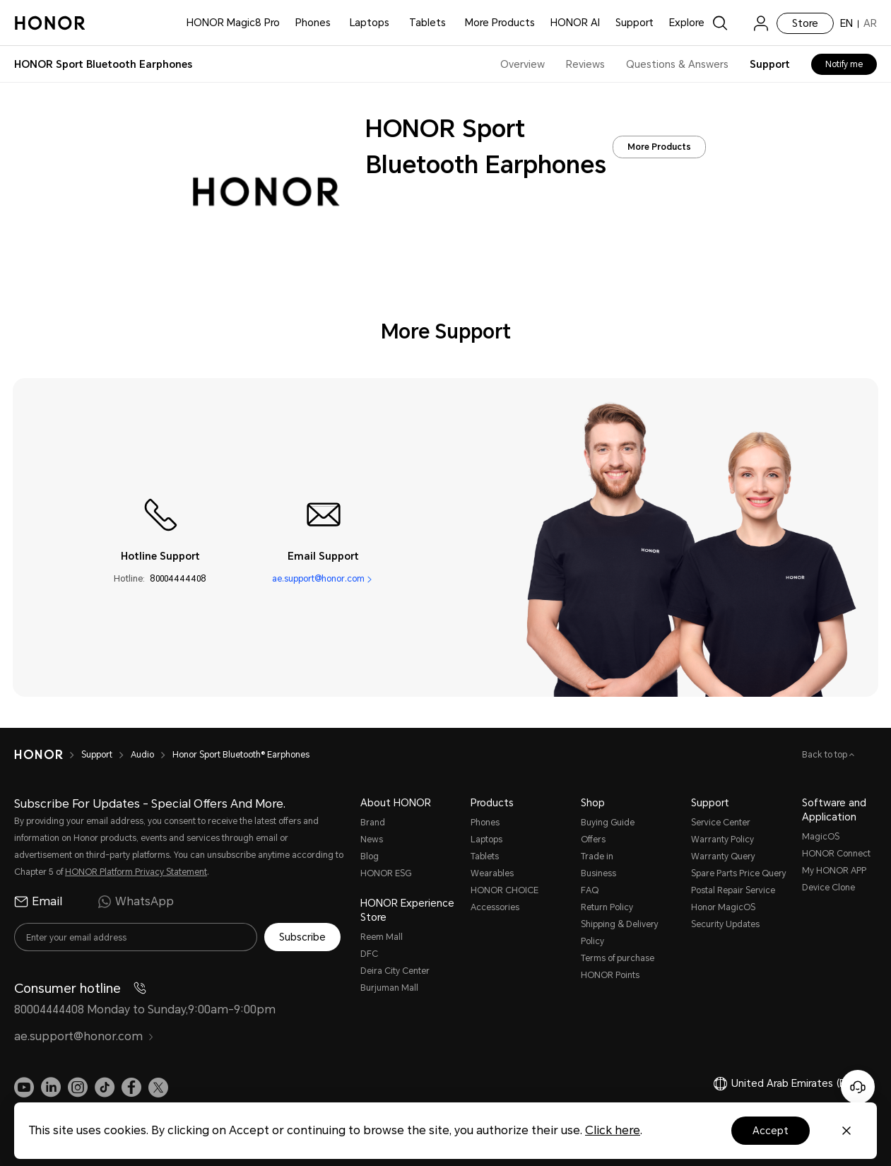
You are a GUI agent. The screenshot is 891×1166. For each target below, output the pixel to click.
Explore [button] (686, 22)
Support (634, 22)
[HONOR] (38, 754)
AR (870, 23)
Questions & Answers (677, 64)
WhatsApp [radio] (136, 902)
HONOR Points (610, 975)
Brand (372, 823)
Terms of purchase (617, 958)
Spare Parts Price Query (738, 873)
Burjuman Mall (389, 988)
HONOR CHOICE (504, 890)
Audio (142, 755)
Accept (771, 1130)
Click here (612, 1130)
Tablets (427, 22)
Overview (522, 64)
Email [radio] (38, 902)
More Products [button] (500, 22)
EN (846, 23)
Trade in (597, 856)
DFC (369, 954)
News (371, 839)
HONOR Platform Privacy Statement (136, 872)
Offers (593, 839)
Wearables (492, 873)
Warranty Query (723, 856)
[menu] (761, 23)
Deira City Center (395, 971)
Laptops (369, 22)
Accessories (495, 907)
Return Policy (607, 907)
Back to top (825, 755)
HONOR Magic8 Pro (233, 22)
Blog (369, 856)
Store (805, 23)
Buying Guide (608, 823)
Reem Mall (381, 937)
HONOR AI (575, 22)
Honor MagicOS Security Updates (725, 915)
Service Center (720, 823)
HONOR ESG (385, 873)
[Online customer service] (858, 1087)
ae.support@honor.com (318, 579)
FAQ (589, 890)
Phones (313, 22)
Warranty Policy (722, 839)
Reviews (585, 64)
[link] (740, 23)
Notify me (844, 64)
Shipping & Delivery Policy (620, 932)
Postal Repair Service (733, 890)
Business (598, 873)
